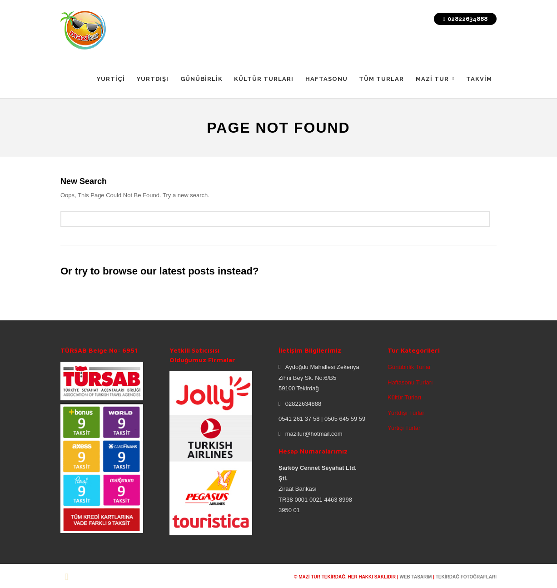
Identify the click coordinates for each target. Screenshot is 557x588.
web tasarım (415, 576)
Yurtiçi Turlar (404, 427)
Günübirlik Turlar (409, 367)
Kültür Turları (404, 397)
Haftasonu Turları (410, 382)
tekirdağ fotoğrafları (466, 576)
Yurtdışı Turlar (406, 412)
